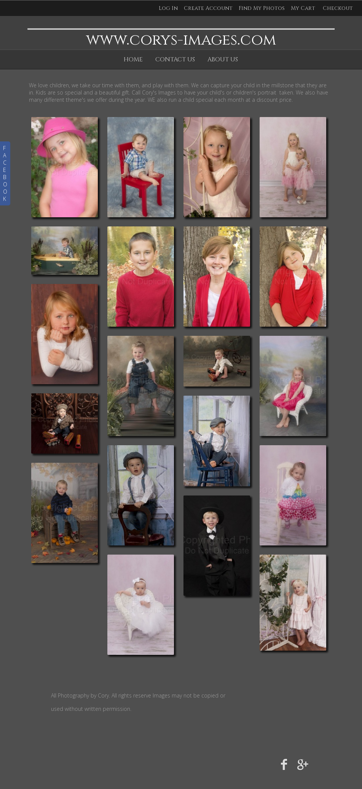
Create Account (208, 8)
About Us (222, 59)
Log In (168, 8)
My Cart (304, 8)
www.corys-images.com (181, 40)
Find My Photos (262, 8)
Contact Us (175, 59)
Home (133, 59)
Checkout (338, 8)
